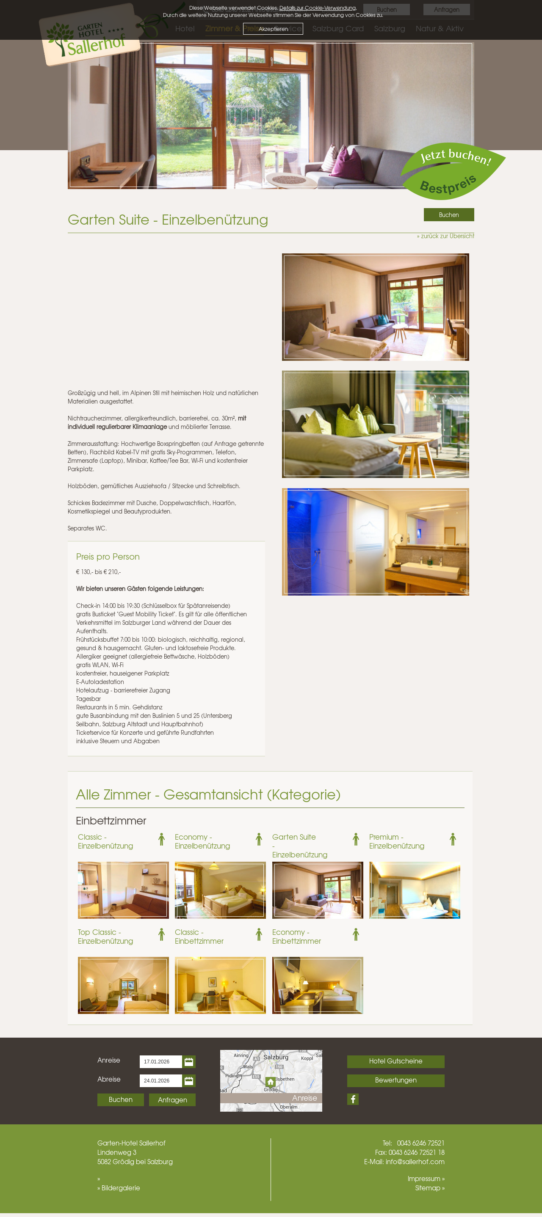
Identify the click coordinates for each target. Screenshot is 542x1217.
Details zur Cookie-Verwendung (317, 7)
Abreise (109, 1079)
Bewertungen (396, 1080)
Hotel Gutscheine (396, 1061)
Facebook (353, 1099)
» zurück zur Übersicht (445, 236)
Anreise (108, 1060)
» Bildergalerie (118, 1187)
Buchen (121, 1099)
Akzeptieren (273, 29)
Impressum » (426, 1178)
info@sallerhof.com (415, 1161)
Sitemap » (430, 1187)
